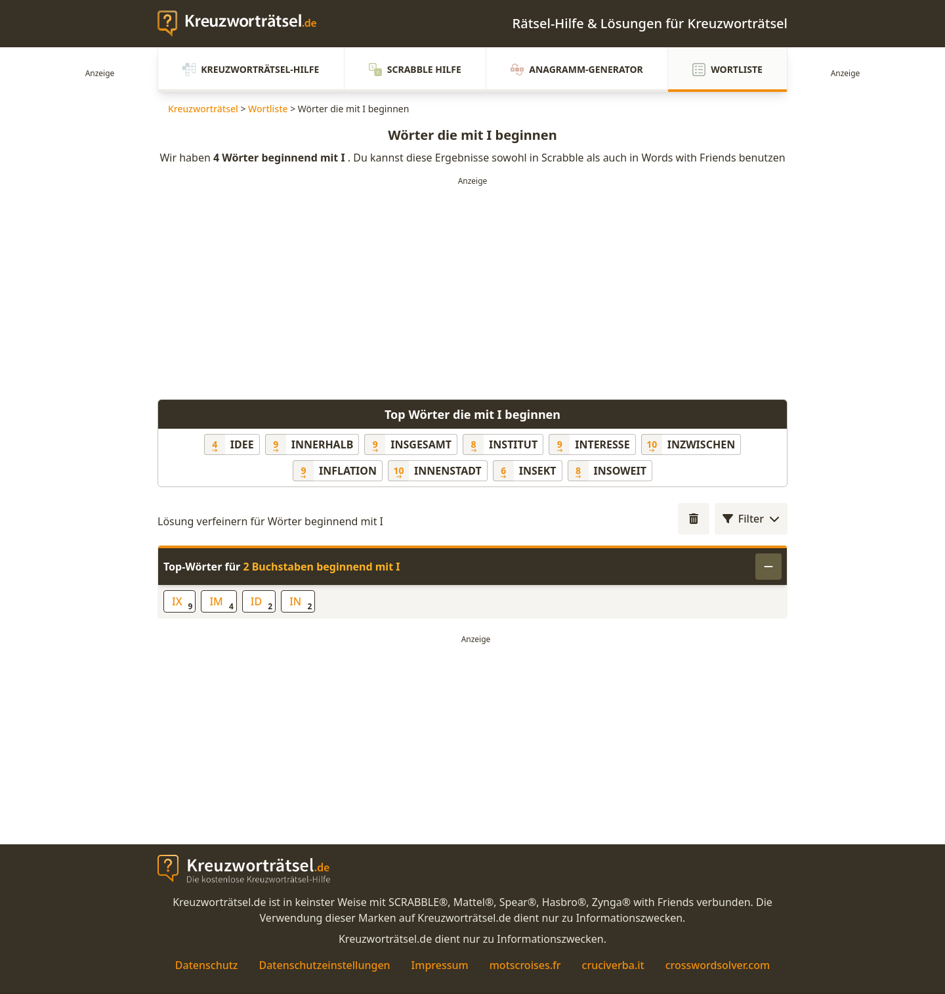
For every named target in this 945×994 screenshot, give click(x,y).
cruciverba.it (613, 965)
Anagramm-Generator (577, 69)
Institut (513, 444)
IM (221, 603)
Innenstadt (448, 471)
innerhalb (322, 444)
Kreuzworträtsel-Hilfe (250, 69)
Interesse (602, 444)
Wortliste (727, 69)
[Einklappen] (768, 566)
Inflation (348, 471)
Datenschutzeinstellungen (324, 965)
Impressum (440, 965)
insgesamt (421, 444)
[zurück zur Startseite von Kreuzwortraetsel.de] (243, 24)
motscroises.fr (525, 965)
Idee (242, 444)
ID (261, 603)
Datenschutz (206, 965)
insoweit (620, 471)
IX (182, 603)
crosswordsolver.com (717, 965)
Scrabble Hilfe (415, 69)
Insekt (537, 471)
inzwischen (701, 444)
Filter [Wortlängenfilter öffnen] (751, 518)
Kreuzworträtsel (203, 108)
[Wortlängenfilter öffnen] (693, 518)
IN (300, 603)
